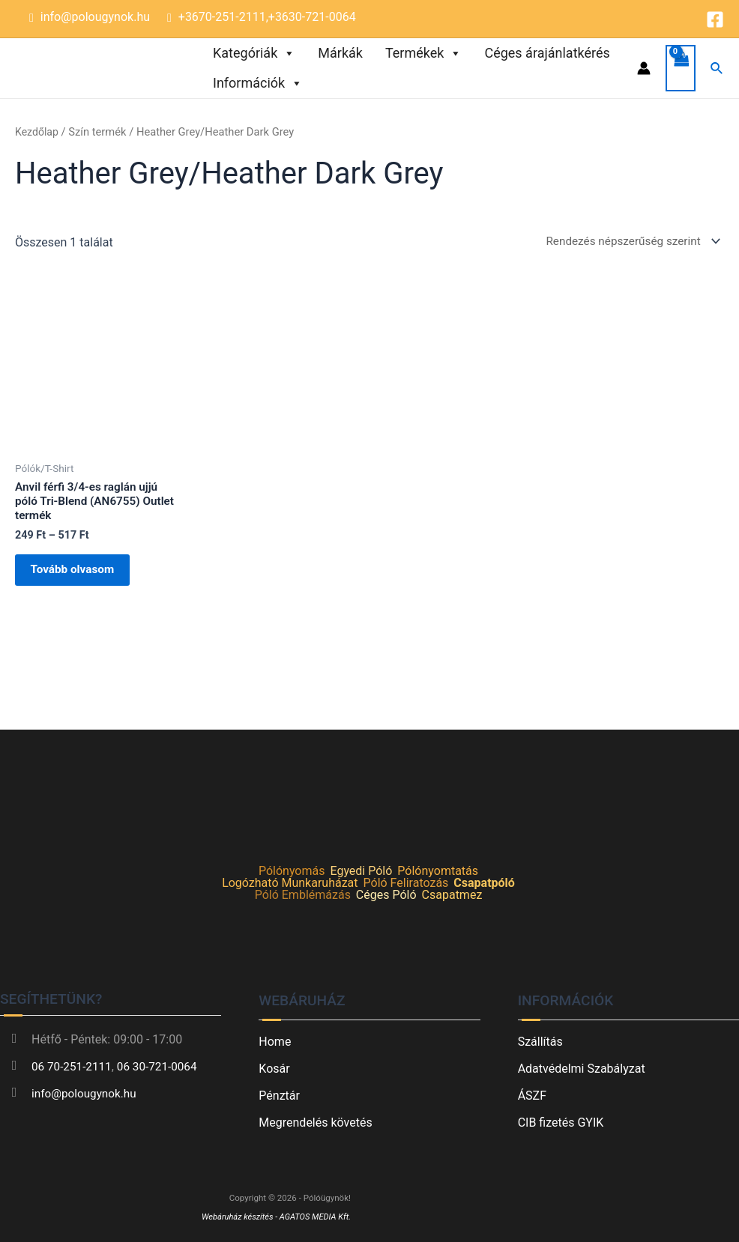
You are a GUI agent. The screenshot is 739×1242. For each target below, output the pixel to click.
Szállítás (540, 1042)
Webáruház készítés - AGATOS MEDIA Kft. (273, 1217)
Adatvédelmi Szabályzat (581, 1068)
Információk (258, 83)
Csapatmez (452, 895)
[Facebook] (715, 19)
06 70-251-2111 (73, 1066)
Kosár (274, 1068)
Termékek (423, 53)
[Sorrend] (626, 241)
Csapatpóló (484, 883)
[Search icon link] (717, 68)
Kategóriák (254, 53)
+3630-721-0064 (312, 17)
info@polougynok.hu (95, 17)
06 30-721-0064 (163, 1066)
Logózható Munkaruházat (290, 883)
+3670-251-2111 (222, 17)
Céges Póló (386, 895)
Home (275, 1042)
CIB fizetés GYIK (561, 1122)
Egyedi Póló (361, 871)
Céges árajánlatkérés (546, 53)
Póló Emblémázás (303, 895)
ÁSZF (532, 1095)
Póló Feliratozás (406, 883)
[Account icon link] (644, 68)
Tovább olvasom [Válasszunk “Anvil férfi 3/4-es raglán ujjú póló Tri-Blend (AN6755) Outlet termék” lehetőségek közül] (81, 577)
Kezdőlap (38, 132)
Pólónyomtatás (437, 871)
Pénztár (279, 1095)
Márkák (340, 53)
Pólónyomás (292, 871)
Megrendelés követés (315, 1122)
